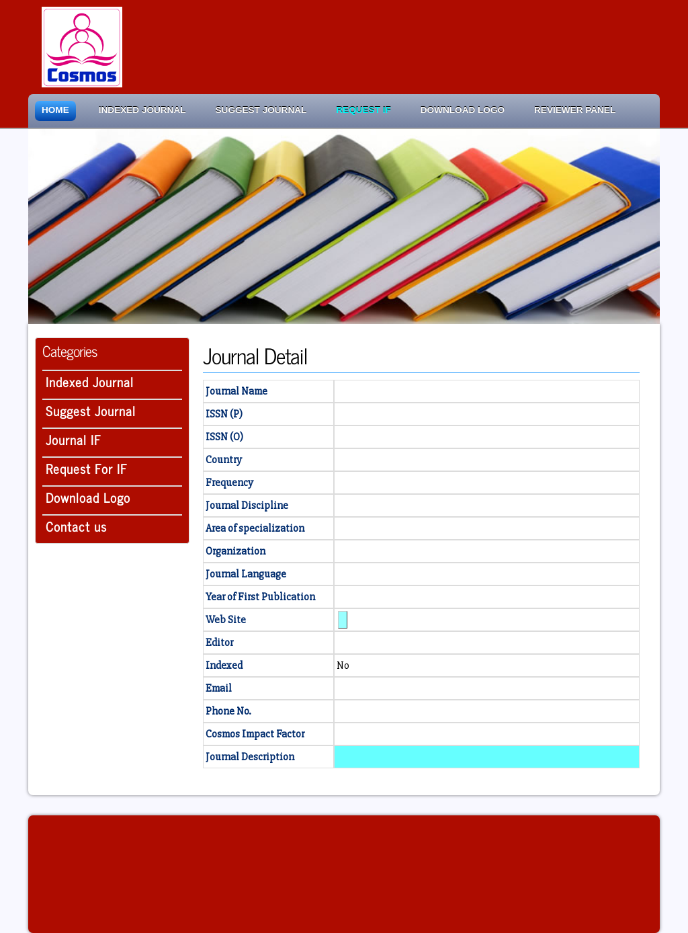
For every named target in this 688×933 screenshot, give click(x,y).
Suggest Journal (261, 110)
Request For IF (87, 468)
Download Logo (463, 110)
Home (55, 110)
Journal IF (73, 439)
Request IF (363, 110)
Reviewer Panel (574, 110)
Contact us (76, 526)
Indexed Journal (142, 110)
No (343, 665)
